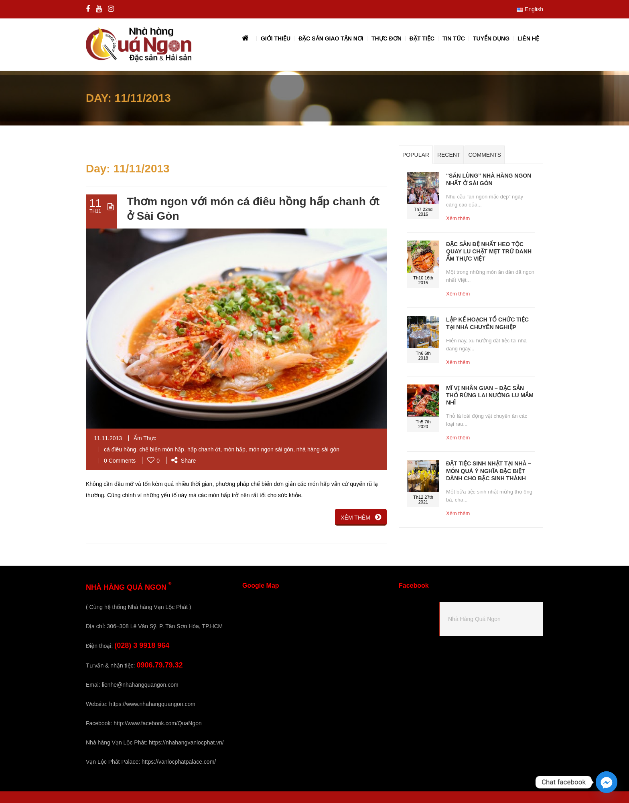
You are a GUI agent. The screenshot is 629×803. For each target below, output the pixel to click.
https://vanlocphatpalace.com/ (179, 762)
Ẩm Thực (145, 438)
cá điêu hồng (120, 449)
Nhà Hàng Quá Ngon (474, 619)
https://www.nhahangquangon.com (152, 704)
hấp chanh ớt (203, 449)
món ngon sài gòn (271, 449)
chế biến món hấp (161, 449)
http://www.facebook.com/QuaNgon (157, 723)
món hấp (234, 449)
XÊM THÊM (361, 517)
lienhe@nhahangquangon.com (140, 685)
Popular (415, 155)
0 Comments (120, 460)
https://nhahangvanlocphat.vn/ (186, 742)
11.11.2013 (108, 438)
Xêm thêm (458, 218)
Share (183, 460)
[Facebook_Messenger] (606, 782)
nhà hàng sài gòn (317, 449)
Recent (449, 155)
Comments (484, 155)
